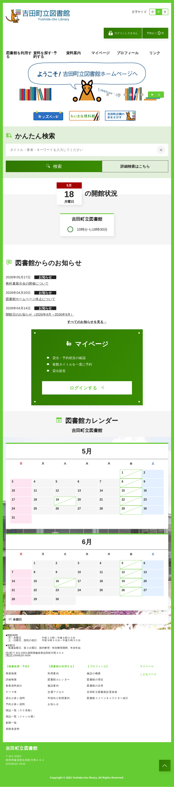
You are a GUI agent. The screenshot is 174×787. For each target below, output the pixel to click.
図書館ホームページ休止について (30, 299)
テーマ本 (11, 692)
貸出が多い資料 (15, 698)
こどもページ (148, 674)
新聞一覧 (11, 722)
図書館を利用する (19, 55)
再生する (152, 95)
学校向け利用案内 (59, 698)
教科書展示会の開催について (27, 284)
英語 (133, 19)
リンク (154, 53)
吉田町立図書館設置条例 (102, 692)
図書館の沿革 (95, 685)
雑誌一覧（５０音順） (19, 710)
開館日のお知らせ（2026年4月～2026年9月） (40, 315)
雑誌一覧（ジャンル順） (21, 716)
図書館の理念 (95, 679)
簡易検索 (11, 673)
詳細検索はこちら (128, 167)
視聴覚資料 (13, 729)
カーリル (120, 116)
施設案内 (53, 685)
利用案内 (53, 673)
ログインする (87, 388)
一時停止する (159, 95)
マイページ (100, 53)
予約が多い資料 (15, 704)
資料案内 (73, 53)
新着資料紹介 (14, 685)
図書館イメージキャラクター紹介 (107, 698)
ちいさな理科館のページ (84, 116)
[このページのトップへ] (165, 765)
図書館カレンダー (59, 679)
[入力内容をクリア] (161, 150)
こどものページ (48, 116)
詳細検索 (11, 679)
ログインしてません (123, 33)
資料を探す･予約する (45, 55)
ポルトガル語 (158, 19)
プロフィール (128, 53)
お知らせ (53, 704)
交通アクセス (56, 692)
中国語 (144, 19)
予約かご (155, 33)
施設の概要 (94, 673)
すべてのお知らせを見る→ (87, 322)
